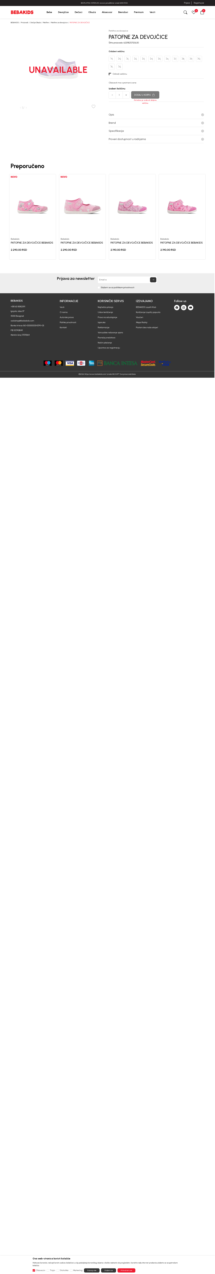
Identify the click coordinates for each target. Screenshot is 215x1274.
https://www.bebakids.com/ (95, 374)
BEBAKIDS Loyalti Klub (146, 307)
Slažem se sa (117, 288)
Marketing (77, 1270)
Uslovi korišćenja (105, 312)
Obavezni (40, 1270)
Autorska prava (67, 317)
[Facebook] (177, 307)
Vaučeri (139, 317)
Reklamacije (103, 327)
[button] (202, 12)
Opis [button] (156, 114)
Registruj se (199, 3)
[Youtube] (190, 307)
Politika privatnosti (68, 322)
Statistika (64, 1270)
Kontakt (63, 327)
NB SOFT (115, 374)
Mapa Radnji (141, 322)
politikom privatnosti (124, 287)
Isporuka (101, 322)
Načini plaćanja (105, 342)
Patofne (46, 22)
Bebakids (15, 239)
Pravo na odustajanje (107, 317)
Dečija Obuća (35, 22)
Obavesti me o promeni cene (122, 83)
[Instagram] (183, 307)
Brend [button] (156, 122)
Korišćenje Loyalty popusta (148, 312)
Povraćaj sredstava (106, 337)
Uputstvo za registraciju (109, 348)
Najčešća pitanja (105, 307)
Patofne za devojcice (59, 22)
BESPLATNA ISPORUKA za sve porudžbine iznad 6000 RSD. (107, 3)
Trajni (52, 1270)
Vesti (62, 307)
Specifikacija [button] (156, 131)
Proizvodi (24, 22)
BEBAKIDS (15, 22)
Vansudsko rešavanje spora (110, 332)
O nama (64, 312)
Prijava (187, 3)
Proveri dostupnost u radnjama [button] (156, 139)
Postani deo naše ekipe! (147, 327)
